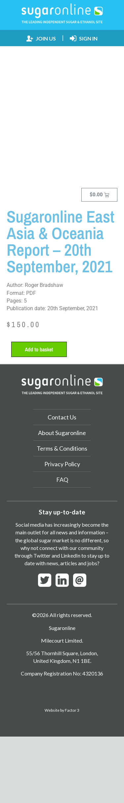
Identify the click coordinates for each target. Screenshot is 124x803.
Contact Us (62, 417)
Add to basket (39, 349)
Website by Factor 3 (62, 710)
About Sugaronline (62, 432)
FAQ (62, 479)
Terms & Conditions (62, 448)
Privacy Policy (62, 464)
